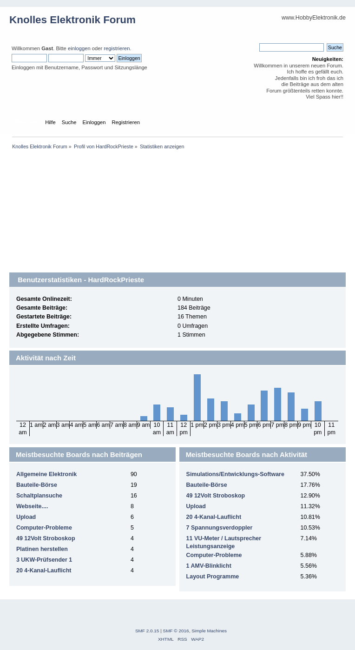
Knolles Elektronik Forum (72, 20)
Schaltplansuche (39, 495)
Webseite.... (32, 506)
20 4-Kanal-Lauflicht (43, 570)
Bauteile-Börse (36, 485)
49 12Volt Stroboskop (45, 538)
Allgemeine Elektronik (46, 474)
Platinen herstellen (42, 549)
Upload (26, 517)
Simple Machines (209, 630)
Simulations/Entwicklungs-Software (235, 474)
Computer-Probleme (44, 527)
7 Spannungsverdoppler (219, 527)
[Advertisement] (177, 218)
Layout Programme (212, 576)
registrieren (117, 48)
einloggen (79, 48)
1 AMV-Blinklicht (208, 566)
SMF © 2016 (176, 630)
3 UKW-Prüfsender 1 (44, 560)
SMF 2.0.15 (147, 630)
